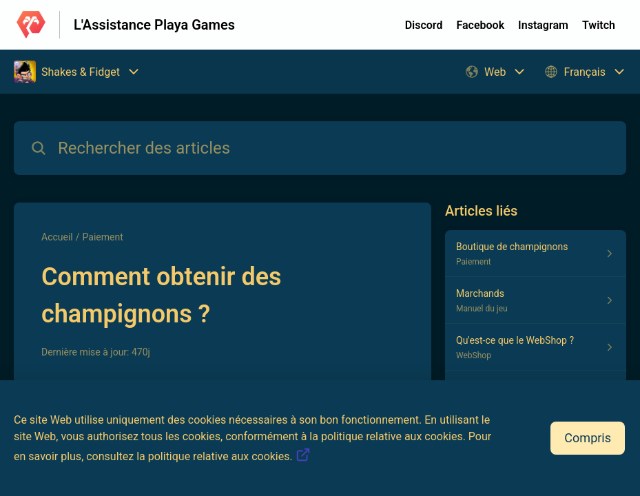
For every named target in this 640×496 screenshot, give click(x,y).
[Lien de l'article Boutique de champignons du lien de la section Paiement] (535, 253)
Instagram (543, 25)
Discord (424, 25)
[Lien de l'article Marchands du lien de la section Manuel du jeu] (535, 300)
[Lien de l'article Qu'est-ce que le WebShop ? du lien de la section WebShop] (535, 347)
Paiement (103, 236)
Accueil (57, 236)
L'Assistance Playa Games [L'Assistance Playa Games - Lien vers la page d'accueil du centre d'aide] (154, 25)
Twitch (598, 25)
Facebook (480, 25)
